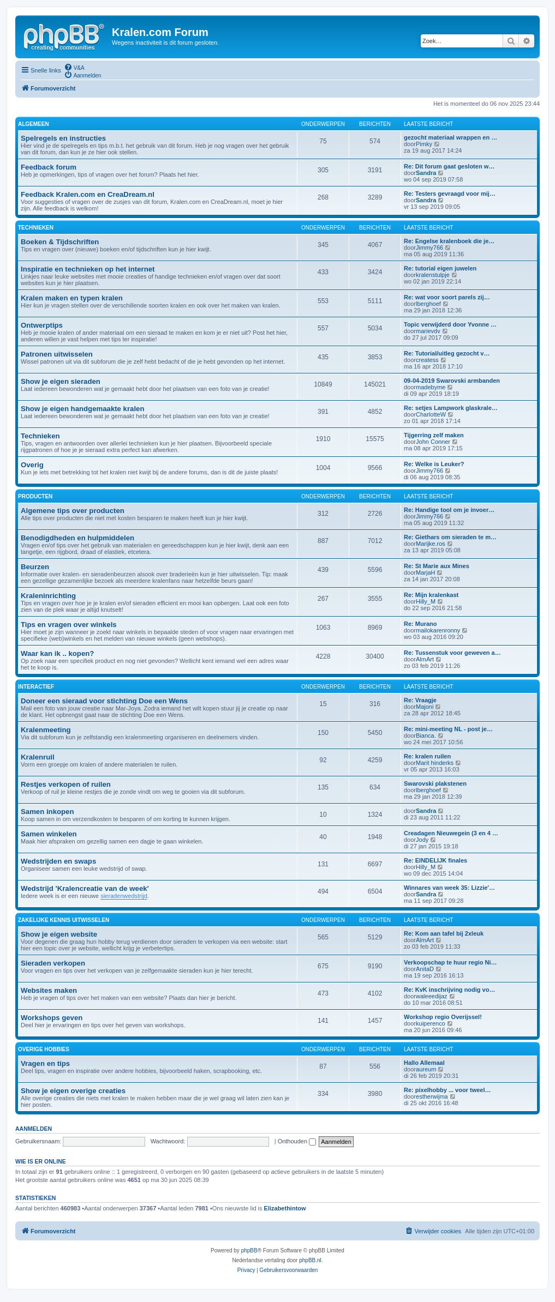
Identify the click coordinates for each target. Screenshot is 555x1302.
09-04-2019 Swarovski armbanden (452, 380)
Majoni (424, 706)
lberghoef (428, 303)
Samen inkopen (47, 811)
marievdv (428, 331)
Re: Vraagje (420, 700)
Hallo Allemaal (424, 1062)
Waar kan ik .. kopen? (57, 653)
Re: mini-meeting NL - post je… (448, 729)
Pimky (424, 144)
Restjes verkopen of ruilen (66, 784)
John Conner (433, 441)
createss (427, 360)
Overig (32, 465)
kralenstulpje (433, 275)
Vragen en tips (45, 1063)
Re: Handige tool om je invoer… (449, 510)
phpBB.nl (310, 1260)
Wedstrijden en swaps (58, 861)
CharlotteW (431, 414)
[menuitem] (74, 67)
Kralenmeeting (46, 730)
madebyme (430, 387)
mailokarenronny (438, 630)
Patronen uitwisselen (57, 354)
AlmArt (425, 659)
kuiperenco (430, 1023)
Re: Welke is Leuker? (434, 464)
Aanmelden (33, 1128)
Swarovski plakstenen (435, 783)
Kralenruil (38, 757)
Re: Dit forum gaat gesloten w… (449, 166)
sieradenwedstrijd (123, 896)
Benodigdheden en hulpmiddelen (77, 538)
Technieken (40, 436)
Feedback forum (48, 167)
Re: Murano (420, 623)
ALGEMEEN (33, 124)
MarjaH (425, 572)
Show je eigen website (59, 934)
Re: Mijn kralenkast (431, 595)
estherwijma (432, 1096)
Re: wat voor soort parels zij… (447, 297)
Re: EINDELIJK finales (435, 860)
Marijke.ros (430, 543)
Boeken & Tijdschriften (60, 242)
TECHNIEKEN (35, 228)
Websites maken (49, 990)
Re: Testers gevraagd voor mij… (450, 193)
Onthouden (297, 1141)
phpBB (249, 1250)
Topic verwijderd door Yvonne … (450, 324)
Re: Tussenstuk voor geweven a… (452, 652)
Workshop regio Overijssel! (443, 1017)
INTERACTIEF (36, 687)
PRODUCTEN (35, 496)
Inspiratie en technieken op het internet (87, 269)
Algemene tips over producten (72, 511)
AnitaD (425, 969)
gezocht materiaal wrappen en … (450, 137)
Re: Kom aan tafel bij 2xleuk (444, 933)
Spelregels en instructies (63, 138)
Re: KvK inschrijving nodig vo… (449, 989)
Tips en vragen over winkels (69, 624)
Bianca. (426, 735)
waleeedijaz (431, 996)
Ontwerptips (42, 325)
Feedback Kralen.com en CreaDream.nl (87, 194)
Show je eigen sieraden (60, 381)
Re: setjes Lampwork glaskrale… (451, 408)
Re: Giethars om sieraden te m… (450, 537)
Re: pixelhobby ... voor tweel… (447, 1090)
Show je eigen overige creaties (73, 1091)
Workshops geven (51, 1018)
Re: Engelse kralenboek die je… (449, 241)
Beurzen (35, 567)
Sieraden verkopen (53, 963)
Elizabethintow (285, 1208)
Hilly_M (425, 601)
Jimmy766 (429, 247)
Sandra (426, 173)
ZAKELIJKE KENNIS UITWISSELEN (63, 920)
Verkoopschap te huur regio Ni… (450, 962)
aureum (426, 1069)
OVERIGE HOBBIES (43, 1049)
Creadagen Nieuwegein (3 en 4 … (451, 833)
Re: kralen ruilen (427, 756)
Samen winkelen (49, 834)
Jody (422, 839)
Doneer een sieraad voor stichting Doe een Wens (104, 701)
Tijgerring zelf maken (434, 435)
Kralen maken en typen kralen (72, 298)
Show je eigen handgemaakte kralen (82, 409)
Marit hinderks (434, 763)
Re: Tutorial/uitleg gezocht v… (447, 353)
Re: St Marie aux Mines (436, 566)
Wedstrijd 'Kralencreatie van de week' (85, 888)
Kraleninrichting (48, 596)
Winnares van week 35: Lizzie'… (449, 887)
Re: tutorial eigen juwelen (440, 268)
